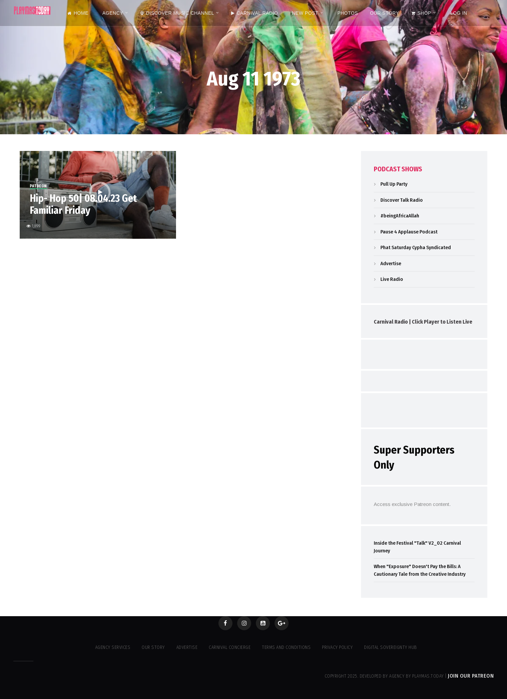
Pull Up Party (393, 184)
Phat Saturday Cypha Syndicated (415, 247)
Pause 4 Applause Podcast (409, 232)
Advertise (390, 263)
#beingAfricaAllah (399, 216)
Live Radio (391, 279)
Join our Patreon (471, 676)
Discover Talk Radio (401, 200)
